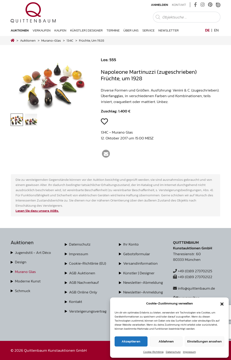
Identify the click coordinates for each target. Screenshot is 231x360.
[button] (222, 303)
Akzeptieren (131, 341)
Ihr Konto (131, 244)
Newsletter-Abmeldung (143, 282)
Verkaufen (41, 30)
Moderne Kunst (28, 281)
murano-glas (51, 40)
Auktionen (20, 30)
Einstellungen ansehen (204, 341)
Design (20, 262)
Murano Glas (25, 272)
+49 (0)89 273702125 (192, 271)
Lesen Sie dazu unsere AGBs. (37, 210)
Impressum (189, 352)
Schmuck (22, 291)
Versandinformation (140, 263)
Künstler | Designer (86, 30)
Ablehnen (166, 341)
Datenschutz (173, 352)
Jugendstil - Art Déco (33, 252)
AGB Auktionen (82, 273)
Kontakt (179, 4)
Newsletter (168, 30)
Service (148, 30)
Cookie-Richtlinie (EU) (87, 263)
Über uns (131, 30)
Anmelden (159, 4)
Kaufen (60, 30)
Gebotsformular (136, 254)
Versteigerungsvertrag (87, 311)
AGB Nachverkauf (84, 282)
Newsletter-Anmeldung (143, 292)
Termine (113, 30)
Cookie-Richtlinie (153, 352)
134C (70, 40)
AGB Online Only (83, 292)
